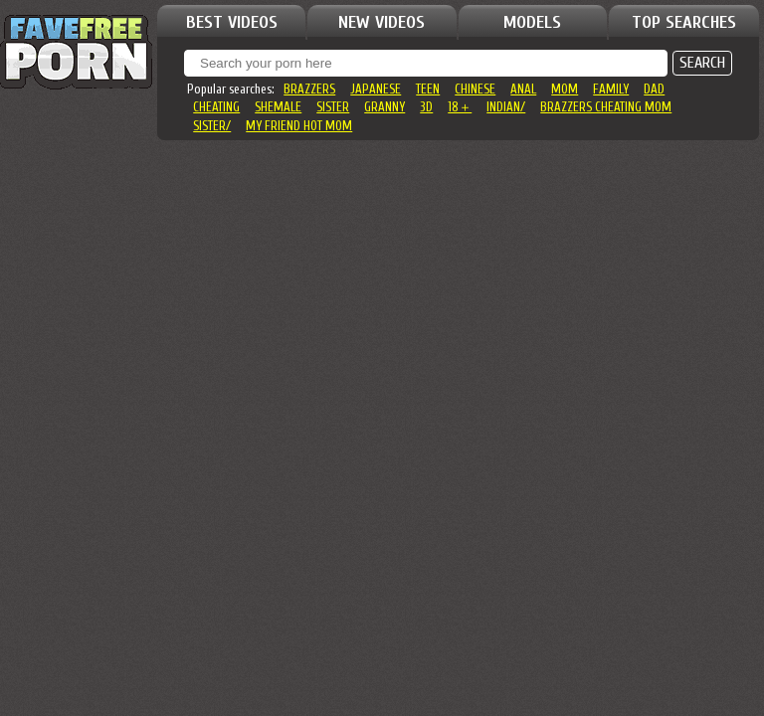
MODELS (532, 22)
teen (428, 89)
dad (654, 89)
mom (564, 89)
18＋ (460, 106)
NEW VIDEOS (381, 22)
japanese (375, 89)
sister (332, 106)
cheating (216, 106)
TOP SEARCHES (684, 22)
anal (523, 89)
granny (384, 106)
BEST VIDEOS (232, 22)
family (611, 89)
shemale (278, 106)
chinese (475, 89)
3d (426, 106)
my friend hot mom (299, 125)
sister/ (212, 125)
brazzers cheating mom (605, 106)
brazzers (309, 89)
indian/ (505, 106)
